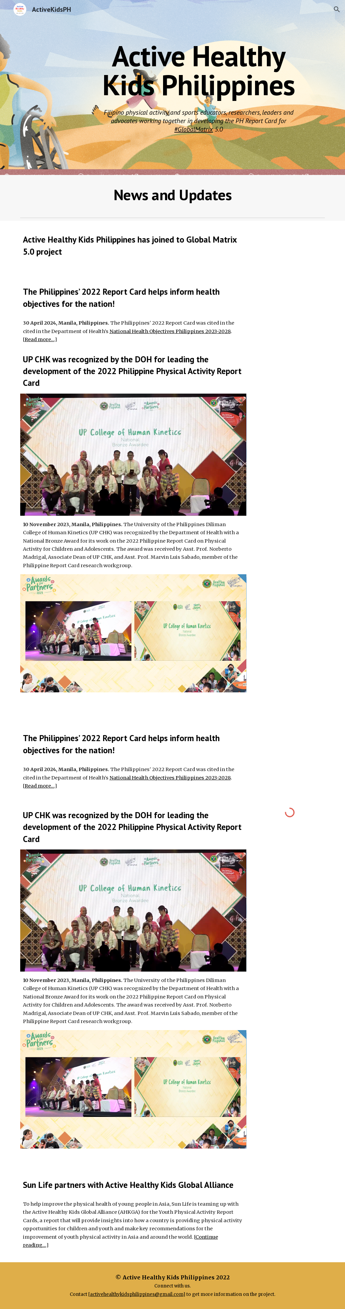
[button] (337, 9)
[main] (198, 70)
